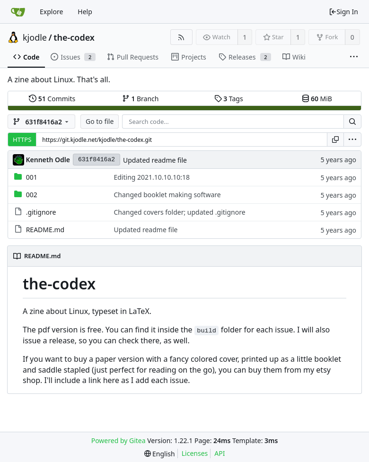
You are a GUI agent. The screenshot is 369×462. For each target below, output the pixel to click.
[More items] (353, 57)
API (219, 453)
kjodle (35, 37)
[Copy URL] (335, 139)
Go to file (100, 121)
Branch (140, 98)
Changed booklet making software (167, 194)
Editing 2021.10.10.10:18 (152, 177)
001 (31, 177)
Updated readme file (155, 160)
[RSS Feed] (181, 37)
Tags (228, 98)
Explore (51, 11)
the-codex (74, 37)
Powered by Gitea (118, 440)
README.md (45, 229)
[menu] (352, 139)
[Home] (18, 11)
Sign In (343, 11)
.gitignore (41, 212)
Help (85, 11)
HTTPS (22, 139)
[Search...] (352, 121)
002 (31, 194)
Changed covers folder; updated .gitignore (179, 212)
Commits (52, 98)
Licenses (195, 453)
